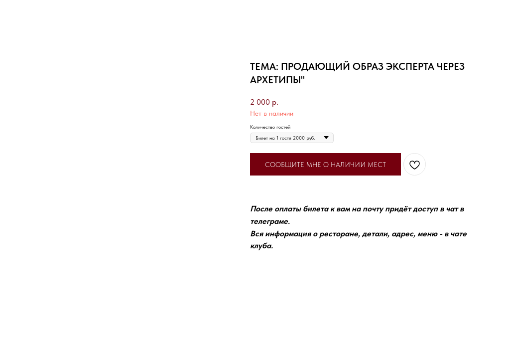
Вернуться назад (34, 13)
